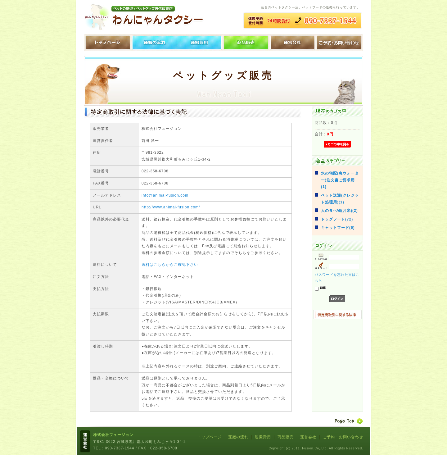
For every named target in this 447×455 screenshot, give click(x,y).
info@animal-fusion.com (165, 195)
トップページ (107, 42)
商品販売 (286, 437)
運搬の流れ (153, 42)
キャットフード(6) (338, 227)
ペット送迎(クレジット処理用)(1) (340, 198)
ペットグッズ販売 (247, 42)
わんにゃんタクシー (146, 17)
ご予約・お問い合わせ (340, 42)
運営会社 (293, 42)
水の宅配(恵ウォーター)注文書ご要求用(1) (340, 180)
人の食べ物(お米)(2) (339, 210)
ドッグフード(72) (337, 219)
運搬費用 (200, 42)
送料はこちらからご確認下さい (170, 264)
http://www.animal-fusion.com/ (171, 207)
